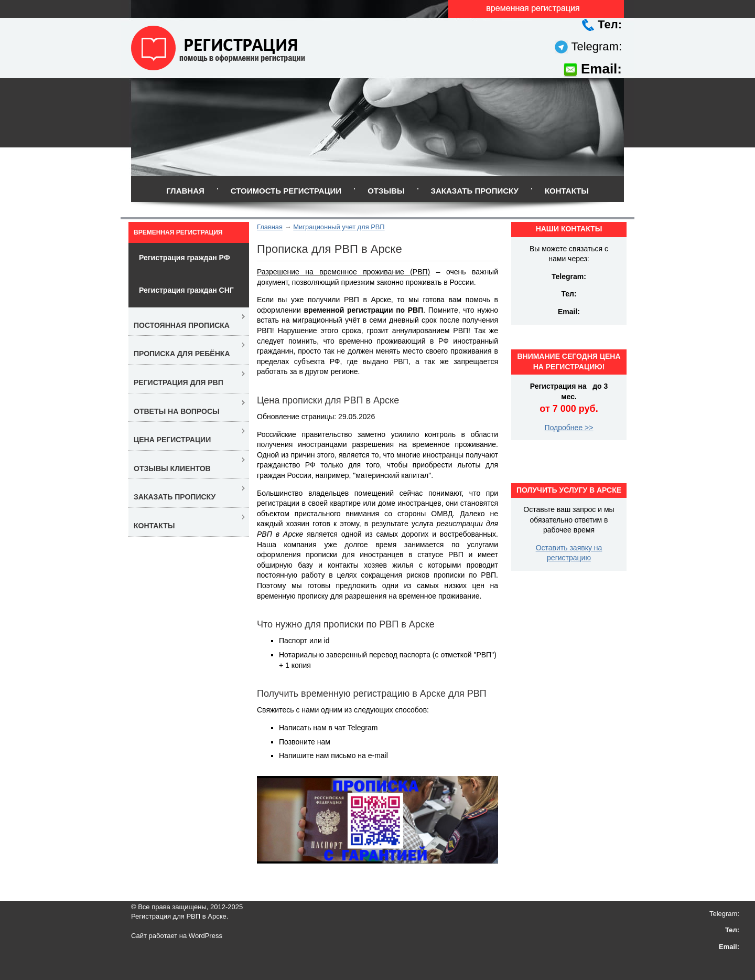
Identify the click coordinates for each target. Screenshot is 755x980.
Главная (185, 190)
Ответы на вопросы (177, 411)
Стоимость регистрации (286, 190)
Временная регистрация (178, 232)
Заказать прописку (475, 190)
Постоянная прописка (182, 325)
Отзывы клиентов (172, 468)
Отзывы (386, 190)
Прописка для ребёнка (182, 353)
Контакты (567, 190)
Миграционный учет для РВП (338, 227)
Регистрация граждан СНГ (186, 290)
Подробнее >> (569, 427)
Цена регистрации (172, 439)
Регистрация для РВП (178, 382)
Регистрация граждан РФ (184, 257)
